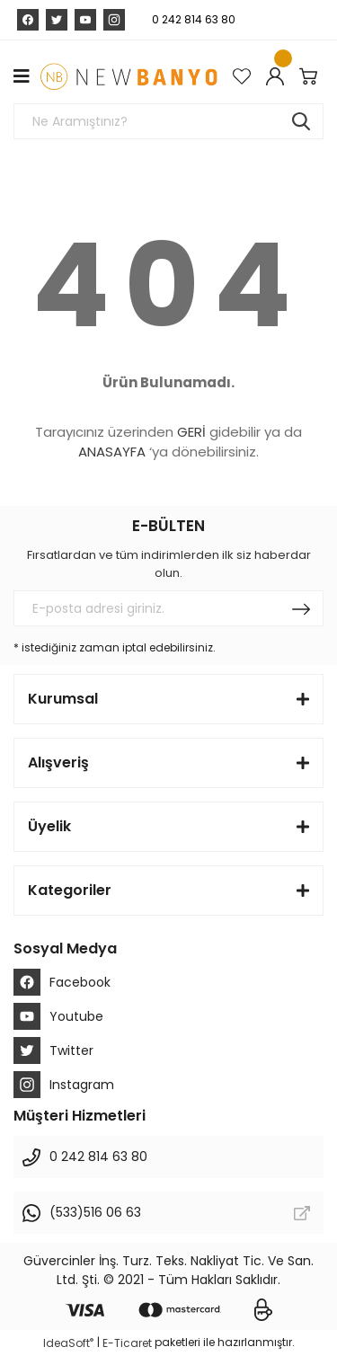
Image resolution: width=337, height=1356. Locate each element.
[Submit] (301, 608)
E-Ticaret (127, 1343)
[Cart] (311, 76)
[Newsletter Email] (168, 608)
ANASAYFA (112, 451)
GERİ (191, 431)
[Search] (168, 121)
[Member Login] (278, 76)
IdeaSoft (68, 1343)
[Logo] (128, 76)
